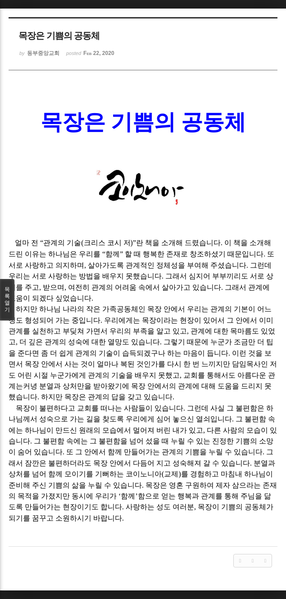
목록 (7, 299)
